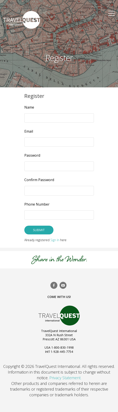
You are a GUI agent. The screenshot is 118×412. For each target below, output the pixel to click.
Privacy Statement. (65, 377)
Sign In (54, 240)
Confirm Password (39, 179)
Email (28, 131)
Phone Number (37, 204)
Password (32, 155)
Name (29, 107)
